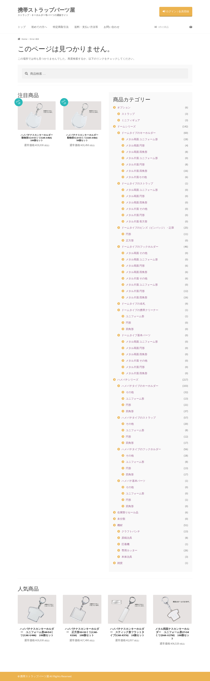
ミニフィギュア (131, 120)
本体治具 (127, 556)
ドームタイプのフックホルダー (140, 246)
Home (24, 38)
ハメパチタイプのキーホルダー (140, 385)
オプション (123, 107)
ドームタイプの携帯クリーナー (140, 310)
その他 (130, 392)
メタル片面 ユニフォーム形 (142, 158)
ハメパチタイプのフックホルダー (141, 449)
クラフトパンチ (131, 531)
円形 (128, 234)
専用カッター (129, 550)
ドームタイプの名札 (133, 303)
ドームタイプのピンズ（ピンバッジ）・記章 (148, 227)
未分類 (121, 518)
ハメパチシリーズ (127, 379)
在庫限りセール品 (127, 512)
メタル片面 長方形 (136, 221)
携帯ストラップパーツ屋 (46, 10)
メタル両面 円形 (135, 145)
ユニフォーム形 (135, 316)
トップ (22, 26)
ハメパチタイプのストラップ (139, 417)
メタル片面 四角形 (136, 170)
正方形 (130, 240)
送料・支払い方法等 (86, 26)
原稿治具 (127, 537)
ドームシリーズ (126, 126)
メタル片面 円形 (135, 164)
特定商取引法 (61, 26)
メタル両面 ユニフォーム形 (142, 139)
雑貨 (120, 563)
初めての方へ (39, 26)
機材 (120, 525)
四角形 (130, 329)
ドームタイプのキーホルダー (139, 132)
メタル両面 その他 (136, 253)
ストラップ (128, 113)
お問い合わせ (111, 26)
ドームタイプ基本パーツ (136, 335)
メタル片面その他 (136, 177)
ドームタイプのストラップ (137, 183)
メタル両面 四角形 (136, 151)
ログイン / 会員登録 (176, 11)
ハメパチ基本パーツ (133, 480)
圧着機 (125, 544)
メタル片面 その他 (136, 208)
